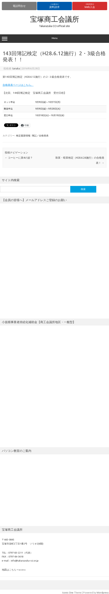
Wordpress (103, 592)
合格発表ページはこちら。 (18, 84)
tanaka (16, 68)
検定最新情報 (23, 135)
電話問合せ (19, 5)
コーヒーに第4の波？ (19, 157)
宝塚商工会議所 (54, 19)
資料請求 (54, 5)
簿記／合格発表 (40, 135)
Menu (54, 38)
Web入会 (89, 5)
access (22, 569)
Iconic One (67, 592)
